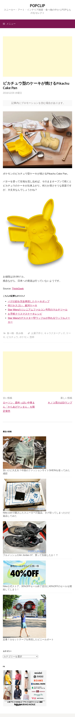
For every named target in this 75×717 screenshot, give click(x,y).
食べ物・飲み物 (15, 333)
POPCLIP (37, 5)
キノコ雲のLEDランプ (60, 402)
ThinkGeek (18, 288)
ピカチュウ (12, 337)
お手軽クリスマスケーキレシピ (25, 313)
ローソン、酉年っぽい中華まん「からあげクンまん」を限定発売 (19, 406)
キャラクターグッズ (54, 333)
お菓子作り (37, 333)
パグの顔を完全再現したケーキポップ (28, 301)
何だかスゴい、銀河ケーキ (22, 305)
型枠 (32, 337)
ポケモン (24, 337)
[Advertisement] (37, 56)
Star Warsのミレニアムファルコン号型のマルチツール (38, 309)
